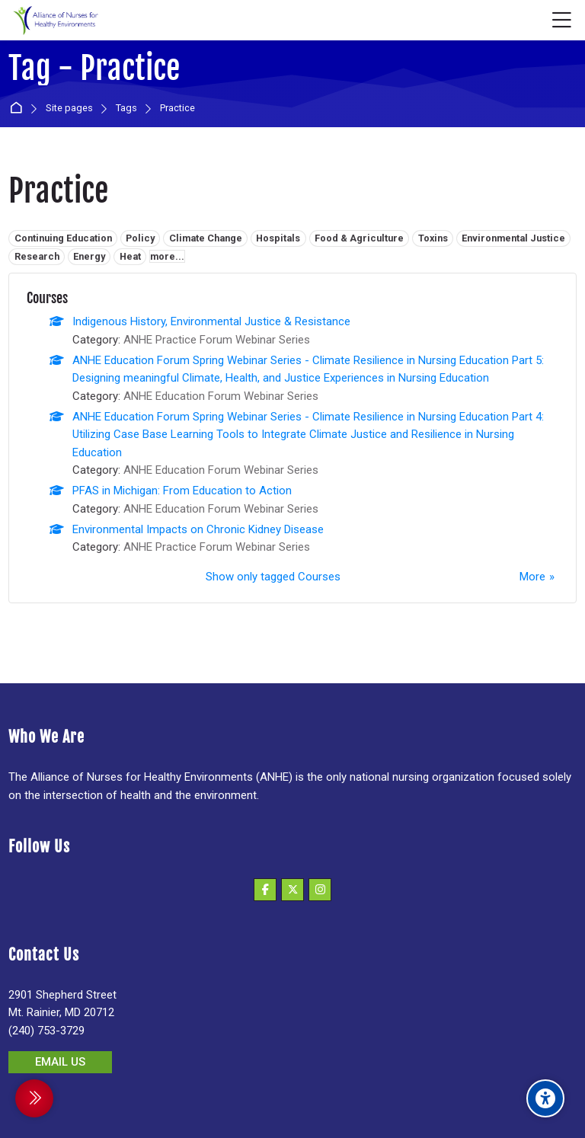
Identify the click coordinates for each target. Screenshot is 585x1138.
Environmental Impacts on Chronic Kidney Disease (198, 529)
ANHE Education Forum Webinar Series (220, 396)
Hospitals (278, 238)
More (532, 576)
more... (167, 256)
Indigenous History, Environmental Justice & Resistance (211, 321)
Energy (89, 256)
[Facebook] (265, 889)
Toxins (433, 238)
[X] (292, 889)
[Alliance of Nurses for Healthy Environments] (54, 20)
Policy (140, 238)
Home (18, 108)
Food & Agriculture (359, 238)
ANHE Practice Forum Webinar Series (216, 340)
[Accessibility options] (545, 1098)
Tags (126, 108)
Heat (130, 256)
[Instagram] (319, 889)
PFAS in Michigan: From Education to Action (182, 490)
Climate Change (205, 238)
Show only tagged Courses (273, 576)
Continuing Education (63, 238)
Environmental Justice (513, 238)
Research (36, 256)
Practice (177, 108)
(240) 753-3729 (46, 1030)
